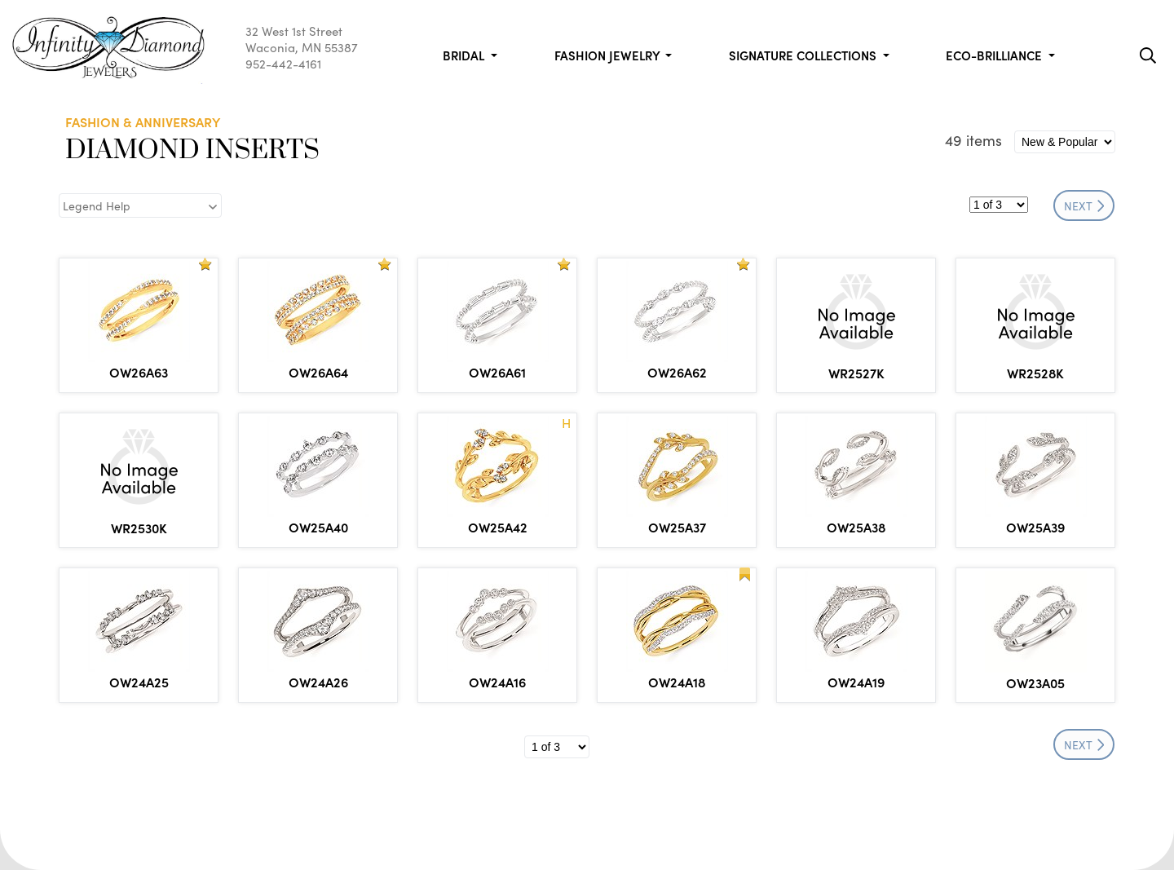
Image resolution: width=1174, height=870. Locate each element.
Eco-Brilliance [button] (995, 55)
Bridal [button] (465, 55)
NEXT (1084, 205)
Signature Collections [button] (804, 55)
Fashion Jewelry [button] (608, 55)
